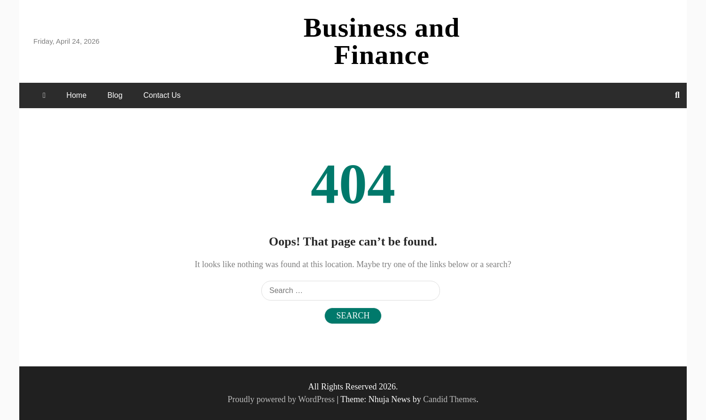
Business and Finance (382, 41)
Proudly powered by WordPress (282, 399)
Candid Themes (449, 399)
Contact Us (161, 95)
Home (76, 95)
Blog (115, 95)
